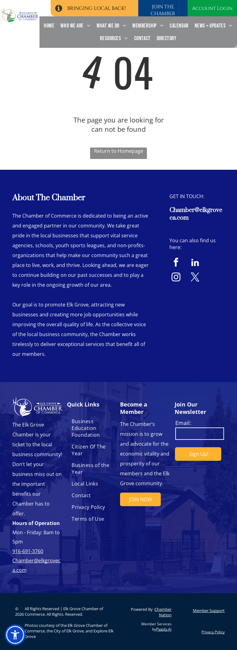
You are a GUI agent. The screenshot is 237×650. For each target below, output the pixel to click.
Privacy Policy (213, 632)
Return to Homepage (118, 151)
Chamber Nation (163, 612)
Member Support (209, 610)
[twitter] (195, 278)
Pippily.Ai (164, 629)
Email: (183, 423)
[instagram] (176, 278)
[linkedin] (195, 263)
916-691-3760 (27, 551)
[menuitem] (49, 25)
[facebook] (176, 263)
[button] (15, 635)
